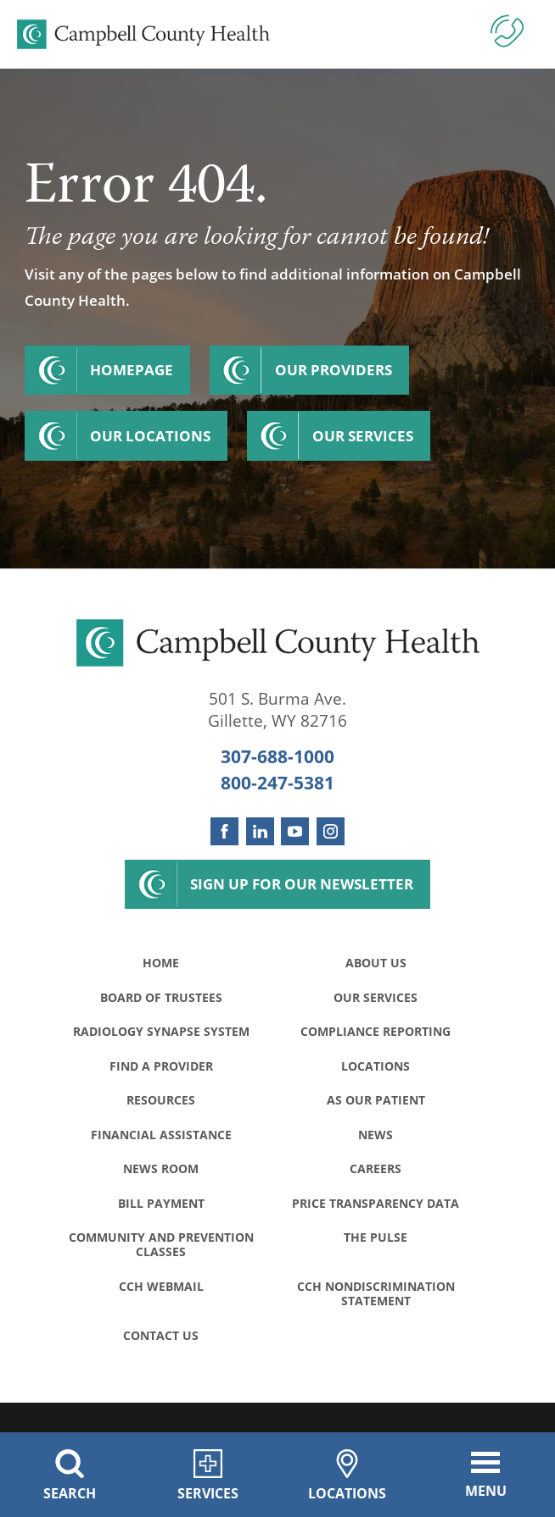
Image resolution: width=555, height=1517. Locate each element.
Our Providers (333, 369)
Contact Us (161, 1335)
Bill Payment (161, 1203)
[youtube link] (295, 831)
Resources (160, 1100)
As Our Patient (376, 1100)
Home (161, 963)
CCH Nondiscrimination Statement (376, 1293)
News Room (161, 1168)
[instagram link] (331, 831)
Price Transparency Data (375, 1203)
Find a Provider (161, 1066)
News (375, 1135)
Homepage (131, 369)
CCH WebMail (161, 1286)
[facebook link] (224, 831)
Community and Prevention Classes (161, 1244)
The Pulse (375, 1237)
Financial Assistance (161, 1135)
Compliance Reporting (375, 1031)
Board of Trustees (161, 997)
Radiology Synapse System (161, 1031)
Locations (375, 1066)
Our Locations (150, 436)
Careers (375, 1168)
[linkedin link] (260, 831)
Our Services (362, 436)
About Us (375, 963)
